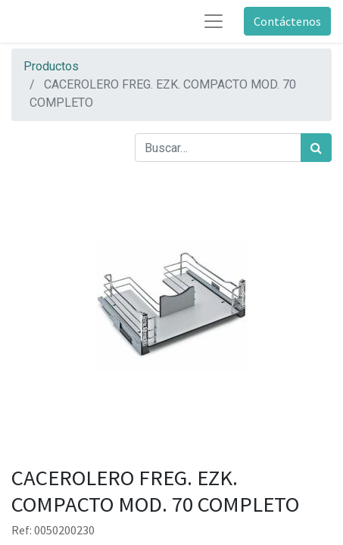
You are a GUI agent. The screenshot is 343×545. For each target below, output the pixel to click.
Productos (51, 66)
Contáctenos (287, 21)
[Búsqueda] (316, 147)
